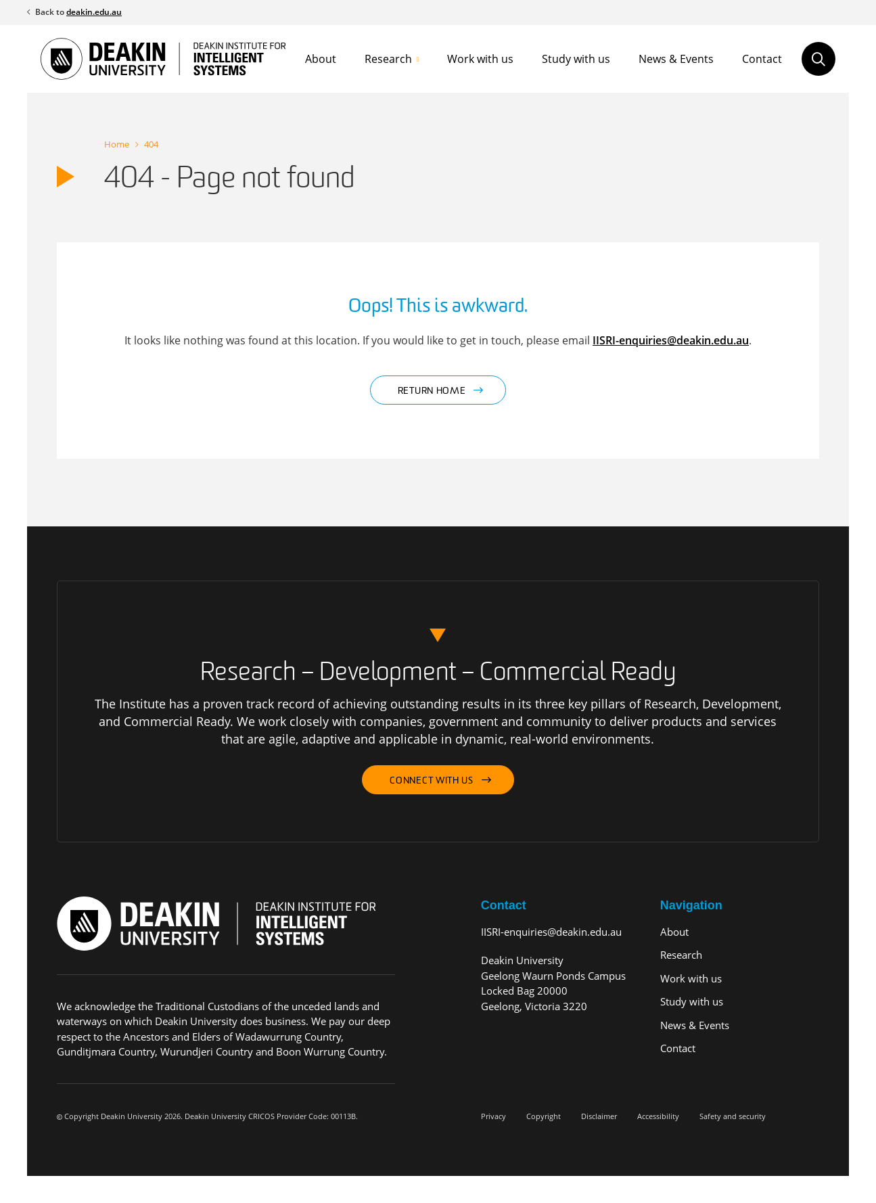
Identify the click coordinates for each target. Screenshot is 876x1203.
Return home (432, 391)
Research (388, 58)
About (320, 58)
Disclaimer (599, 1116)
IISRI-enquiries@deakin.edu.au (671, 340)
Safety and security (732, 1116)
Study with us (576, 58)
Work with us (480, 58)
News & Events (676, 58)
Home (116, 144)
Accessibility (658, 1116)
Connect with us (432, 781)
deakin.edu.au (94, 12)
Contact (762, 58)
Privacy (493, 1116)
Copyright (543, 1116)
